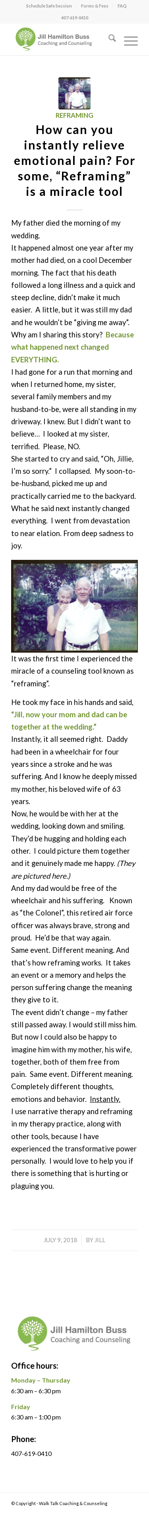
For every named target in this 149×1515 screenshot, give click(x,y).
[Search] (108, 39)
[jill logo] (61, 39)
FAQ (122, 5)
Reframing (74, 115)
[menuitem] (49, 6)
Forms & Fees (94, 5)
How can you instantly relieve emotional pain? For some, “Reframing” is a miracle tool (74, 160)
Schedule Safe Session (49, 5)
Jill (100, 1239)
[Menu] (127, 39)
